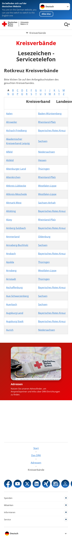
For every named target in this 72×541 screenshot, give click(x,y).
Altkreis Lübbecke (16, 185)
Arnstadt (11, 279)
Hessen (42, 160)
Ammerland (13, 236)
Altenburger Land (16, 168)
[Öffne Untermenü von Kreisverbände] (36, 33)
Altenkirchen (13, 177)
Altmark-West (13, 202)
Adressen (17, 384)
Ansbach (11, 253)
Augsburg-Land (14, 313)
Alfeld (9, 151)
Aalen (9, 113)
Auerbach (11, 304)
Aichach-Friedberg (16, 130)
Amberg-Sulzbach (16, 228)
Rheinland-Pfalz (47, 122)
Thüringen (44, 168)
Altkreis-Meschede (16, 194)
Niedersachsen (46, 151)
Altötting (11, 211)
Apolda (10, 262)
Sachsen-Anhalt (47, 202)
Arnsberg (11, 270)
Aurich (9, 330)
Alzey (9, 219)
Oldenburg (44, 236)
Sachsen (42, 141)
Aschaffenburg (14, 287)
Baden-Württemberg (49, 113)
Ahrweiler (11, 122)
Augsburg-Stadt (14, 321)
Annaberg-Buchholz (17, 245)
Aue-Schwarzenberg (17, 296)
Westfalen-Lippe (47, 185)
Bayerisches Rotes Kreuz (52, 130)
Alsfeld (10, 160)
